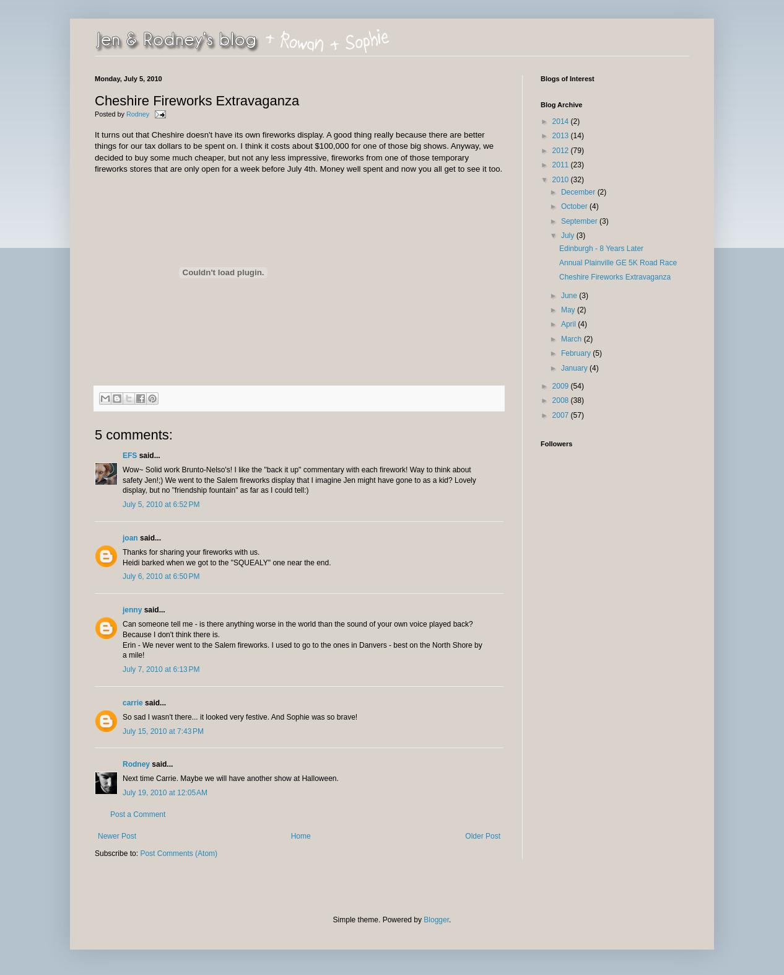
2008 (561, 400)
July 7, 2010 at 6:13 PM (161, 669)
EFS (130, 455)
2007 (561, 415)
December (579, 192)
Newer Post (117, 836)
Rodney (138, 114)
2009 (561, 386)
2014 (561, 121)
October (575, 206)
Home (301, 836)
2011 (561, 165)
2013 (561, 135)
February (577, 353)
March (572, 339)
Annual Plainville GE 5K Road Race (618, 262)
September (580, 221)
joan (130, 538)
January (575, 368)
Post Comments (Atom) (178, 853)
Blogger (436, 919)
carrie (133, 703)
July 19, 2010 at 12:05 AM (165, 792)
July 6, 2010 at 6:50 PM (161, 576)
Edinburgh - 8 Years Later (601, 248)
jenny (132, 610)
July (569, 235)
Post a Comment (137, 814)
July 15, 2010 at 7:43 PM (163, 731)
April (569, 324)
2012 (561, 150)
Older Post (482, 836)
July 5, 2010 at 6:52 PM (161, 504)
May (569, 310)
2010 (561, 179)
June (570, 295)
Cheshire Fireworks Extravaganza (615, 277)
